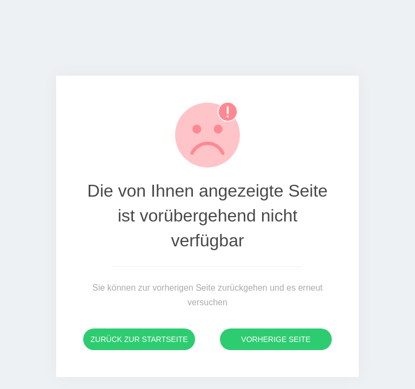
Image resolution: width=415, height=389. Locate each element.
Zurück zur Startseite (139, 339)
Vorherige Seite (275, 339)
